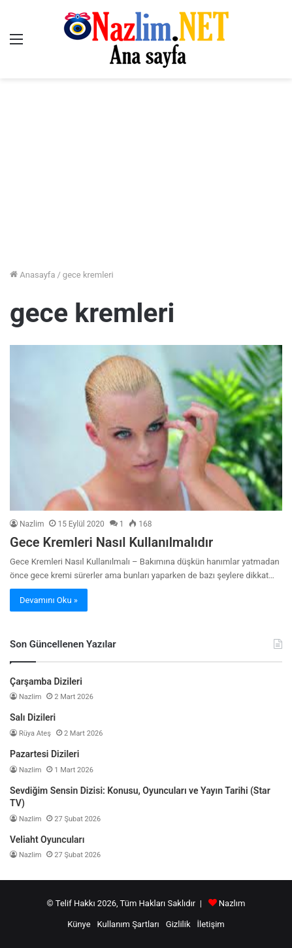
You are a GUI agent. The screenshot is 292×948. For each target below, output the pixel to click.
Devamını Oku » (49, 600)
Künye (78, 924)
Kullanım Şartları (128, 924)
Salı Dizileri (33, 717)
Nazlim (32, 524)
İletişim (210, 924)
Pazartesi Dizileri (44, 754)
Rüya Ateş (35, 733)
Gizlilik (178, 924)
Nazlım (232, 903)
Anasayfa (32, 275)
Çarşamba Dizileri (46, 681)
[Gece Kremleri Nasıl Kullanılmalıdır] (146, 427)
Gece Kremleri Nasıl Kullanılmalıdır (111, 542)
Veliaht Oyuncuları (47, 839)
